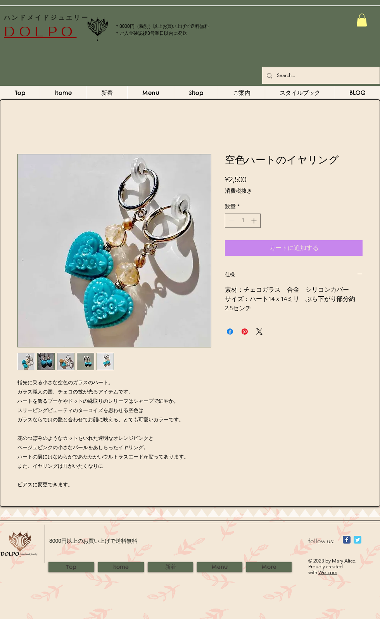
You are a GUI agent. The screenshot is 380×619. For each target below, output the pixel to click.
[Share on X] (259, 331)
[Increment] (254, 220)
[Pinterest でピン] (244, 331)
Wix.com (327, 572)
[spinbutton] (243, 220)
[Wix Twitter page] (357, 540)
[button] (361, 20)
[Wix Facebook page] (347, 540)
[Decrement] (231, 220)
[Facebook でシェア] (230, 331)
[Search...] (320, 75)
